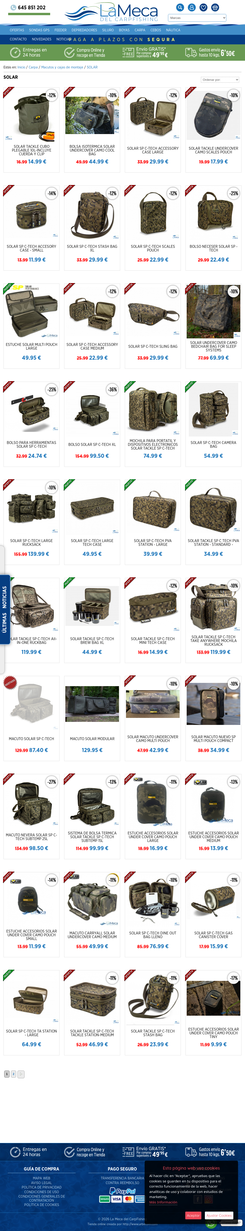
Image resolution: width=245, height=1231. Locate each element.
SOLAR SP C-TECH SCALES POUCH (153, 248)
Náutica (181, 30)
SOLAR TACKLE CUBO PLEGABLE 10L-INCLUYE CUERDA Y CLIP (31, 150)
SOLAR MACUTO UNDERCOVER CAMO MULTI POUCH (152, 739)
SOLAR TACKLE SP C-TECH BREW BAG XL (92, 641)
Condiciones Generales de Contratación (41, 1198)
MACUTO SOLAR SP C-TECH (31, 739)
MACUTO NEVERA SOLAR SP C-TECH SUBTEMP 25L (31, 837)
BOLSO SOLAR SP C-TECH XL (92, 445)
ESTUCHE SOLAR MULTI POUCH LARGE (31, 346)
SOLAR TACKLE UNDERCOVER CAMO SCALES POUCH (213, 150)
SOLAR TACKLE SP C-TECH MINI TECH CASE (153, 641)
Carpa (147, 30)
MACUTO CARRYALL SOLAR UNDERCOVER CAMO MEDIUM (92, 935)
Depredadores (92, 30)
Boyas (131, 30)
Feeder (68, 30)
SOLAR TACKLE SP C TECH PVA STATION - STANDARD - (213, 542)
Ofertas (24, 30)
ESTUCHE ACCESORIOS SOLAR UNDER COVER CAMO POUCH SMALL (31, 935)
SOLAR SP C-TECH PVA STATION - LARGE (153, 542)
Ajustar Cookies (219, 1215)
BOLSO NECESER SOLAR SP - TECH (214, 248)
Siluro (115, 30)
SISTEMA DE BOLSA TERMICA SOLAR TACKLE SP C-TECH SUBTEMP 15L (92, 837)
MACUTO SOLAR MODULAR (92, 739)
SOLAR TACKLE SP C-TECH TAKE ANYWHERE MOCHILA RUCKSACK (213, 640)
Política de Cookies (41, 1205)
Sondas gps (47, 30)
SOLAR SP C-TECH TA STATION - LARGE (31, 1033)
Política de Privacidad (42, 1187)
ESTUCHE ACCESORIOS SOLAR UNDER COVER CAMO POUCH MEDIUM (213, 837)
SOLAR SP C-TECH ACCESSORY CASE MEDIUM (92, 346)
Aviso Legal (41, 1183)
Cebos (163, 30)
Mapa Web (41, 1178)
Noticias (71, 39)
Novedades (49, 39)
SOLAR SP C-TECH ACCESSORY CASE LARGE (153, 150)
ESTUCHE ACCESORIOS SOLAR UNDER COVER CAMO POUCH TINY (213, 1033)
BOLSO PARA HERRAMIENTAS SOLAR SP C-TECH (31, 444)
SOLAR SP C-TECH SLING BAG (153, 346)
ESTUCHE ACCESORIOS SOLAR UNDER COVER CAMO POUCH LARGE (153, 837)
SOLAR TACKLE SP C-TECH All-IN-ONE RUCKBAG (31, 641)
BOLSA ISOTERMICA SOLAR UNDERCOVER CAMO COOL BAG (92, 150)
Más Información (163, 1202)
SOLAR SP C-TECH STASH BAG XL (92, 248)
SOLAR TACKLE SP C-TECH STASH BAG (153, 1033)
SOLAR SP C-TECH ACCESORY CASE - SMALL (31, 248)
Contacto (25, 39)
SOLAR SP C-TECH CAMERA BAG (213, 444)
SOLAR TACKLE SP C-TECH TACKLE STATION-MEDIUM (92, 1033)
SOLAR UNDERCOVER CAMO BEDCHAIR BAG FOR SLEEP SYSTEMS (213, 346)
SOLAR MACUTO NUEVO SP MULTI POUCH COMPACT (213, 739)
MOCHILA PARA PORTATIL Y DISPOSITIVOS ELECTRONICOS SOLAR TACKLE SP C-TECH (153, 444)
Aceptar (193, 1215)
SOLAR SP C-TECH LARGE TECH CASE (92, 542)
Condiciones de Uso (41, 1192)
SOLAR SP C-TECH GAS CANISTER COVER (213, 935)
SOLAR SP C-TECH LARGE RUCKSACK (31, 542)
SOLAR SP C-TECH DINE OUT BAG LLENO (152, 935)
